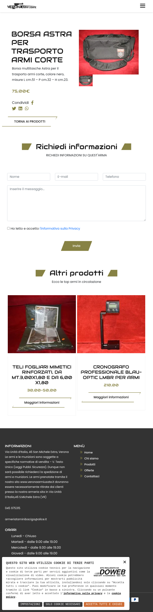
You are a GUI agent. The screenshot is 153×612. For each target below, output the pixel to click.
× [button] (125, 562)
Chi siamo (89, 458)
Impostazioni (30, 604)
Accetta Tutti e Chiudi (103, 604)
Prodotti (87, 464)
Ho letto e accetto (45, 228)
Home (86, 452)
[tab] (86, 80)
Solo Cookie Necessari (62, 604)
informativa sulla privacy (83, 593)
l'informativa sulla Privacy (60, 228)
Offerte (87, 470)
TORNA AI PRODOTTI (29, 121)
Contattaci (89, 476)
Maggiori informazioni (41, 402)
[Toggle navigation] (142, 5)
